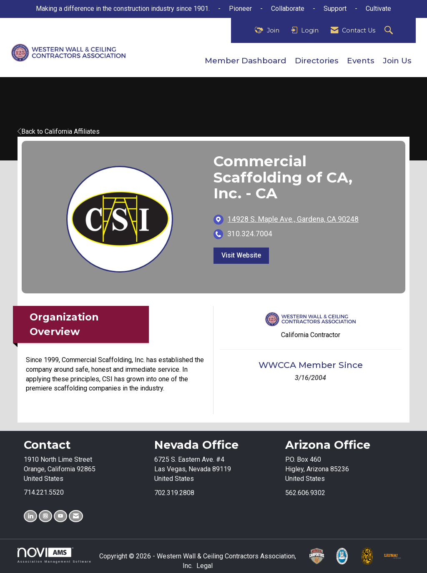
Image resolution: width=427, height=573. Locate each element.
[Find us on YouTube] (60, 516)
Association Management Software (55, 555)
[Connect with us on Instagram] (45, 516)
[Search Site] (389, 30)
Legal (204, 566)
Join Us (397, 60)
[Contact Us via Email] (76, 516)
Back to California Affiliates (59, 131)
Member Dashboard (245, 60)
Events (360, 60)
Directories (317, 60)
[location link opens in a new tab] (293, 219)
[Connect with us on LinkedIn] (30, 516)
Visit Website (241, 255)
